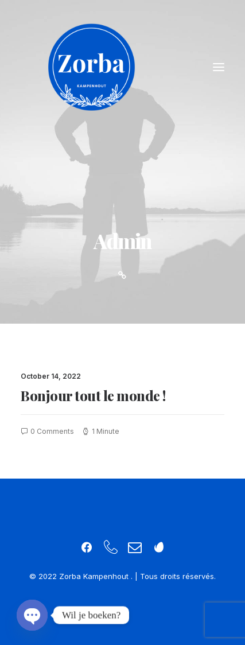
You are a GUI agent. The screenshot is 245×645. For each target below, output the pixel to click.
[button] (218, 67)
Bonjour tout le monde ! (93, 395)
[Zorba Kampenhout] (91, 67)
